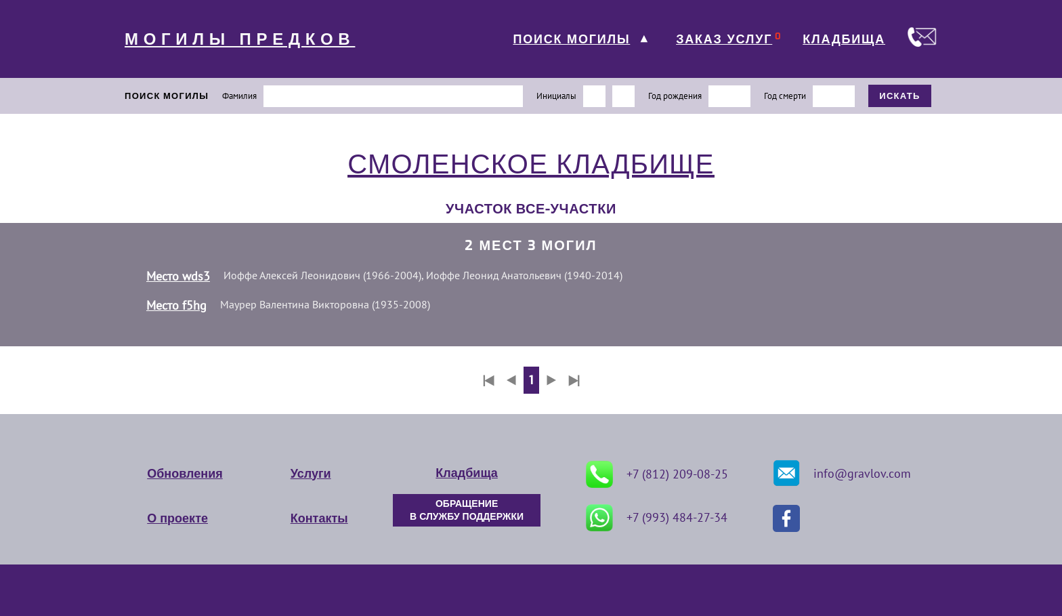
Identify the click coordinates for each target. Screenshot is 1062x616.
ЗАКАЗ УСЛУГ (724, 39)
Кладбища (466, 473)
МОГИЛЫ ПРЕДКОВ (240, 39)
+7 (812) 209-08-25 (657, 474)
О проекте (177, 518)
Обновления (184, 474)
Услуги (311, 474)
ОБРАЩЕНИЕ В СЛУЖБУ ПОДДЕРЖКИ (467, 510)
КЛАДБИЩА (844, 39)
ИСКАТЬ (899, 96)
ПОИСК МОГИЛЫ (571, 39)
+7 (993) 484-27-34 (656, 517)
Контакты (319, 518)
